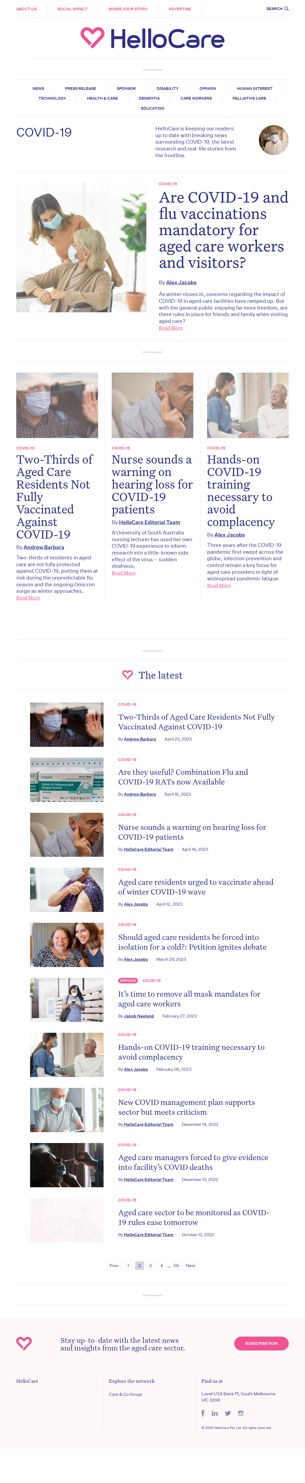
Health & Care (102, 98)
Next (191, 1265)
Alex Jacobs (181, 282)
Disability (168, 88)
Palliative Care (249, 98)
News (38, 88)
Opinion (208, 88)
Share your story (128, 9)
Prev (114, 1265)
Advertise (180, 9)
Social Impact (72, 9)
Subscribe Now (261, 1343)
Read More (171, 328)
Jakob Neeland (139, 1016)
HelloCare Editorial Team (149, 522)
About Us (26, 9)
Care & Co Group (125, 1394)
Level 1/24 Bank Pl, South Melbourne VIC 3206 (238, 1396)
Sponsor (126, 88)
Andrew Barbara (44, 547)
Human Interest (254, 88)
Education (152, 108)
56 (176, 1265)
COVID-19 (168, 184)
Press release (80, 88)
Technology (52, 98)
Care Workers (196, 98)
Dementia (149, 98)
